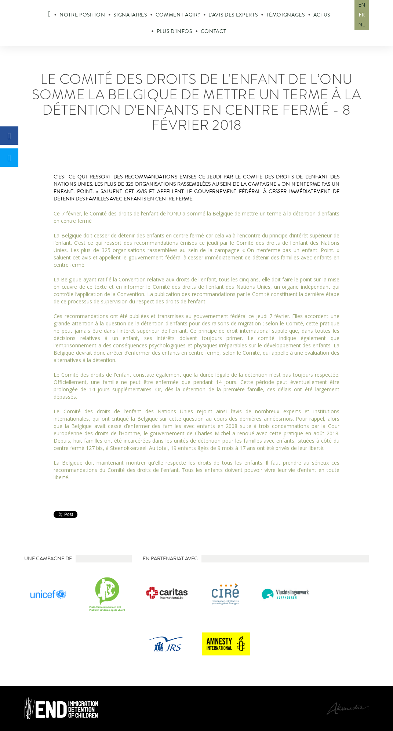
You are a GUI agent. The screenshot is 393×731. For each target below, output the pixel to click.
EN (361, 4)
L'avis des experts (233, 15)
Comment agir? (178, 15)
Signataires (130, 15)
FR (362, 14)
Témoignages (285, 15)
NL (361, 24)
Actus (321, 15)
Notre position (82, 15)
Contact (213, 31)
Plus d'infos (174, 31)
